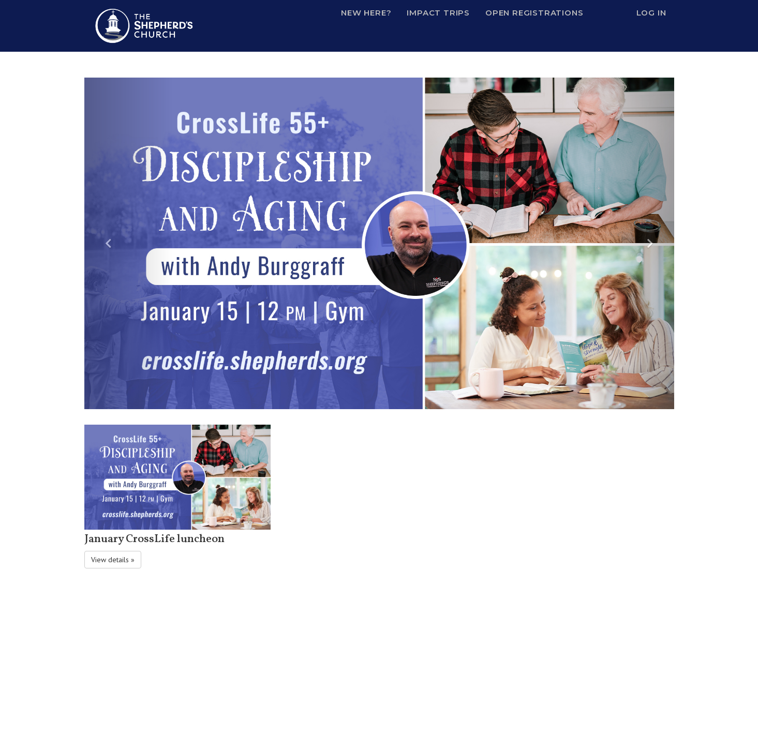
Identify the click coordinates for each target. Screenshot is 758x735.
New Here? (366, 13)
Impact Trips (438, 13)
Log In (651, 13)
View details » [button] (113, 559)
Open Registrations (534, 13)
